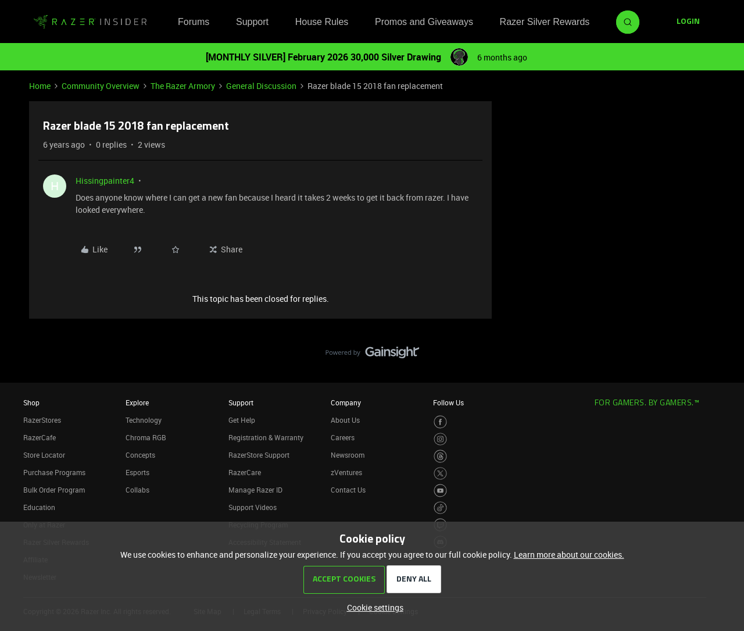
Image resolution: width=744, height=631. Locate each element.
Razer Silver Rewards (545, 22)
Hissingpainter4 (105, 180)
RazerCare (244, 472)
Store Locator (44, 454)
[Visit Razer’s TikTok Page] (440, 508)
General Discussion (261, 85)
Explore (137, 402)
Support (252, 22)
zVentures (346, 472)
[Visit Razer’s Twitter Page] (440, 473)
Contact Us (348, 489)
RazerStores (42, 420)
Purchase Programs (54, 472)
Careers (343, 437)
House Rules (322, 22)
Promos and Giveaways (424, 22)
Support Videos (252, 507)
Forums (193, 22)
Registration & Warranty (265, 437)
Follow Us (448, 402)
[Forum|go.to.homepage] (90, 22)
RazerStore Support (258, 454)
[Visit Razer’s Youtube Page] (440, 490)
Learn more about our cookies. (569, 554)
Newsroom (347, 454)
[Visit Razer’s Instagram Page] (440, 439)
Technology (144, 420)
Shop (31, 402)
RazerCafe (39, 437)
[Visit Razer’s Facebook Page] (440, 422)
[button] (688, 22)
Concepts (140, 454)
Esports (137, 472)
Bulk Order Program (54, 489)
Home (40, 85)
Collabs (137, 489)
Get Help (241, 420)
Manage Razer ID (255, 489)
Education (39, 507)
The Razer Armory (183, 85)
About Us (345, 420)
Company (346, 402)
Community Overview (101, 85)
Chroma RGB (146, 437)
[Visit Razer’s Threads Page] (440, 456)
